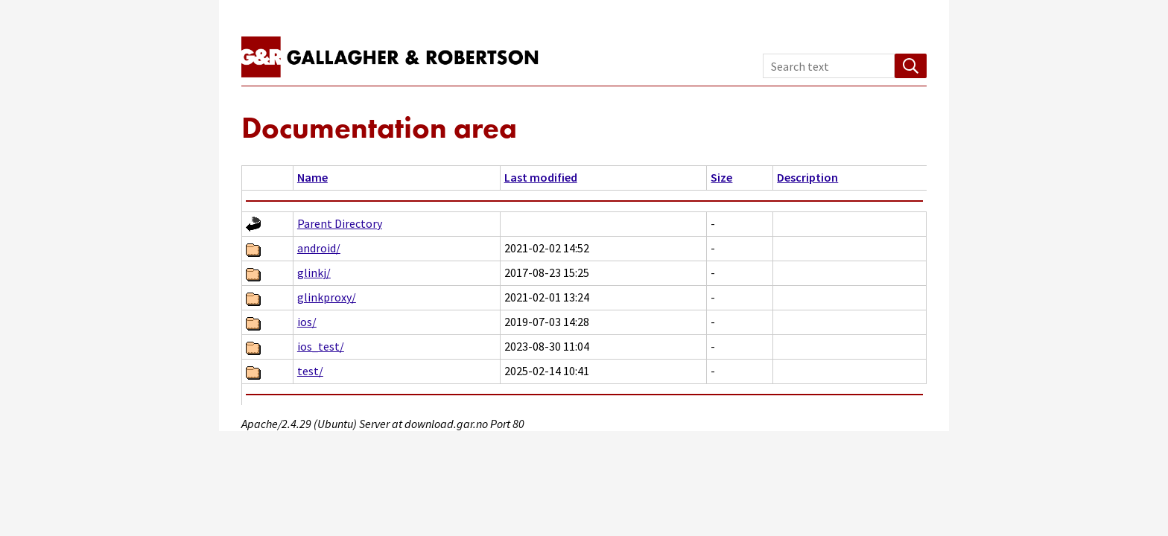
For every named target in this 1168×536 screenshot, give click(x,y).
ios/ (307, 321)
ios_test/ (320, 346)
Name (312, 177)
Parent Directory (339, 223)
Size (721, 177)
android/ (318, 247)
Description (807, 177)
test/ (310, 370)
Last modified (540, 177)
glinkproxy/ (326, 297)
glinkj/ (314, 272)
